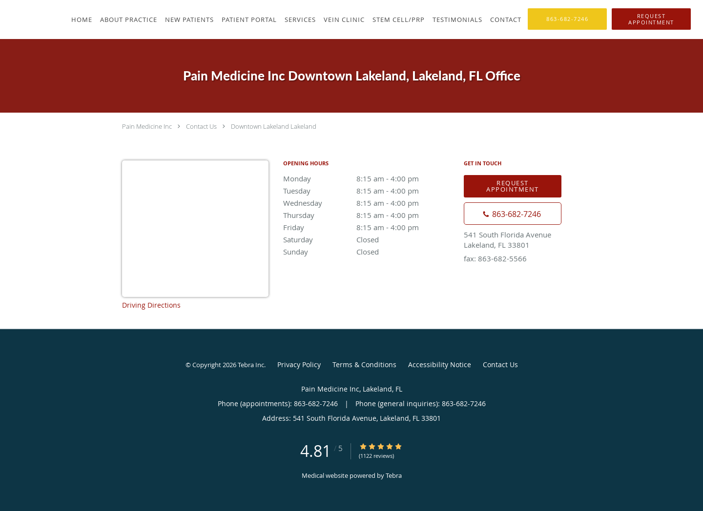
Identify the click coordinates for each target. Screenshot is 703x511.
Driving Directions (151, 305)
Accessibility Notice (439, 364)
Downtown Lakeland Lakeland (273, 126)
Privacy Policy (299, 364)
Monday (368, 178)
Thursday (368, 215)
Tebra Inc (251, 364)
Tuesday (368, 191)
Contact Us (201, 126)
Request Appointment (512, 186)
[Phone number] (512, 213)
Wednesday (368, 203)
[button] (651, 19)
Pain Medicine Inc (147, 126)
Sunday (368, 251)
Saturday (368, 239)
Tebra (394, 475)
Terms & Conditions (364, 364)
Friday (368, 227)
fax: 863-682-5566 (495, 258)
